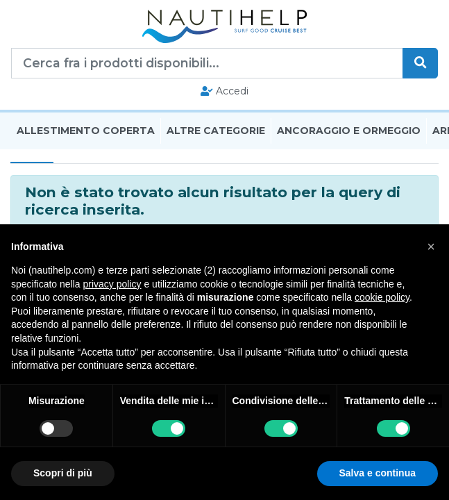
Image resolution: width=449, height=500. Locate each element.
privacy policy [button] (112, 284)
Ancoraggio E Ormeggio (349, 130)
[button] (431, 246)
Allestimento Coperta (86, 130)
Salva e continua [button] (377, 472)
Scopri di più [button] (62, 472)
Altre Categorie (216, 130)
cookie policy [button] (382, 297)
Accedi (224, 91)
